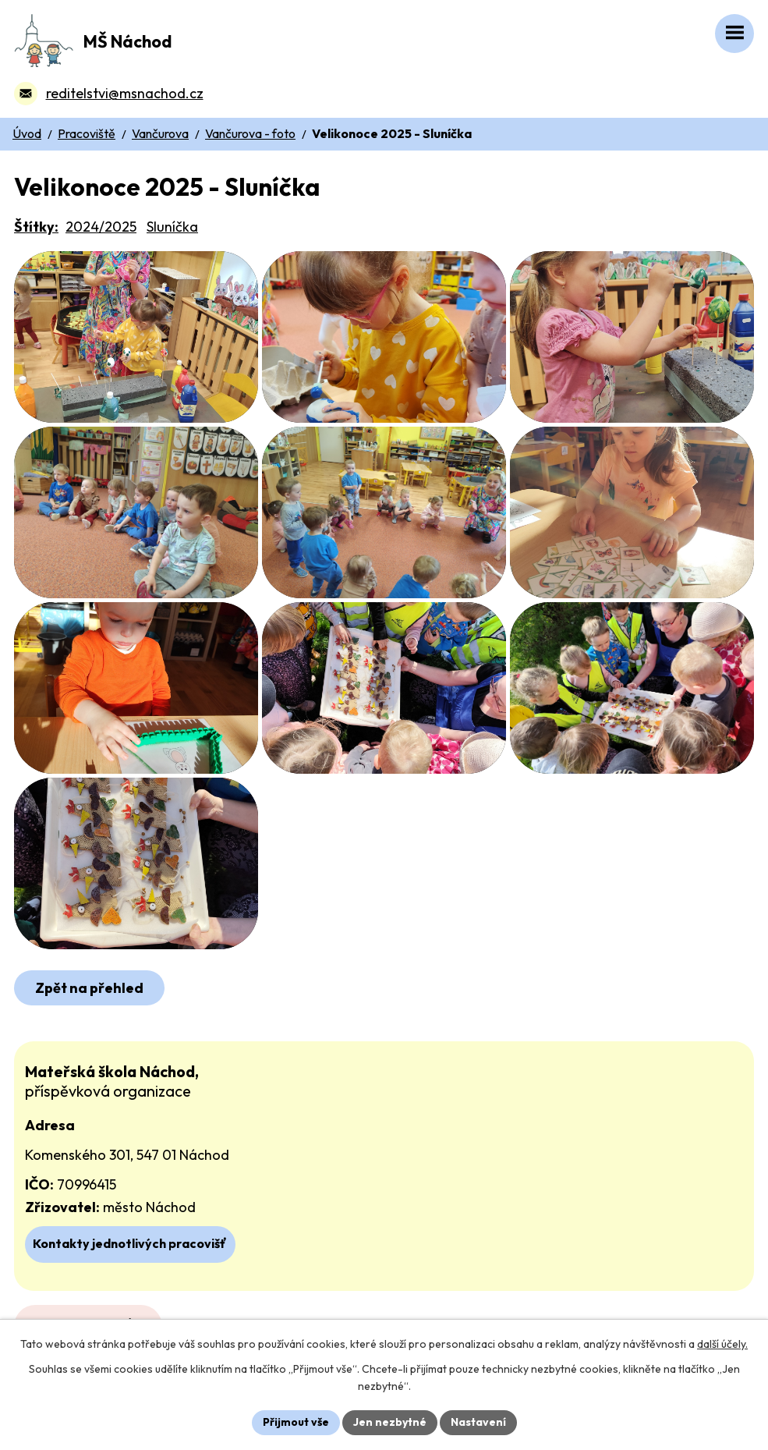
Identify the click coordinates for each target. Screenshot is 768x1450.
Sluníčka (172, 227)
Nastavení (478, 1422)
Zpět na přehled (89, 988)
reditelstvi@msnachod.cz (125, 93)
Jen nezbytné (389, 1422)
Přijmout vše (296, 1422)
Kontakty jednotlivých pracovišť (130, 1243)
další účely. (722, 1344)
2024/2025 (100, 227)
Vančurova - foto (250, 133)
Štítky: (36, 227)
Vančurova (160, 133)
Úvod (26, 133)
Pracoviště (86, 133)
